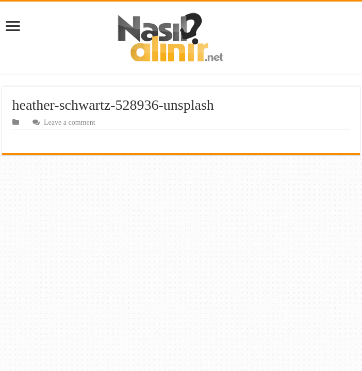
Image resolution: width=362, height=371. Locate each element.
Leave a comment (69, 122)
